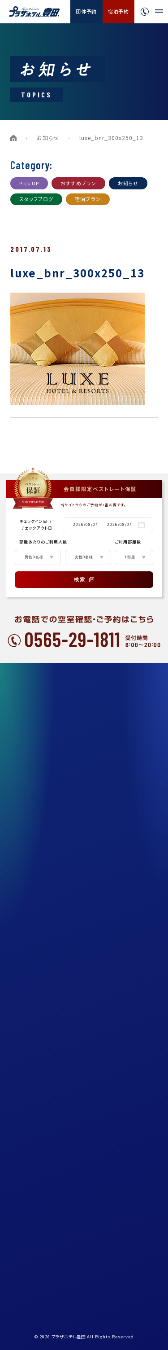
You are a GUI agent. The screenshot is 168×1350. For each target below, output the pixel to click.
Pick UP (29, 183)
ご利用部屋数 (128, 542)
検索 (84, 579)
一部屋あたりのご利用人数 (41, 542)
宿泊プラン (88, 198)
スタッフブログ (36, 198)
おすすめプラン (78, 183)
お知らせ (48, 137)
